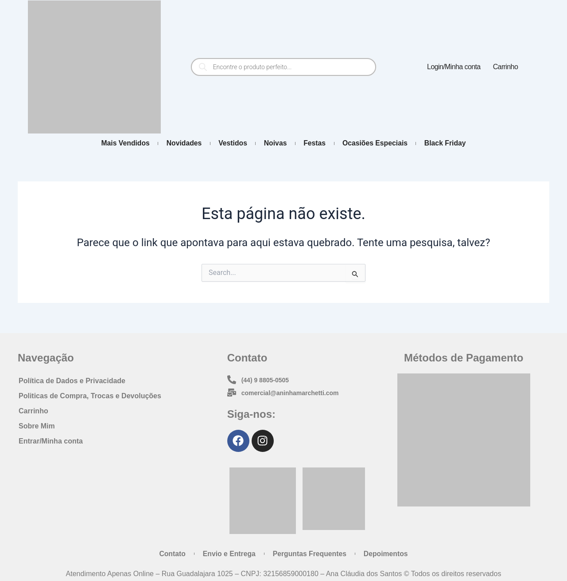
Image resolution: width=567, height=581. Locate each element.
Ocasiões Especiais (379, 143)
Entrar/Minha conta (51, 440)
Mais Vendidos (119, 143)
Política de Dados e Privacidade (72, 380)
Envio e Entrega (228, 553)
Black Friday (451, 143)
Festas (316, 143)
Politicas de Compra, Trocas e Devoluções (90, 395)
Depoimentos (388, 553)
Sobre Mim (37, 425)
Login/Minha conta (454, 67)
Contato (169, 553)
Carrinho (505, 67)
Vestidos (230, 143)
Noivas (275, 143)
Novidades (180, 143)
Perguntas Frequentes (310, 553)
